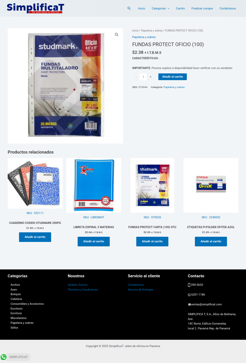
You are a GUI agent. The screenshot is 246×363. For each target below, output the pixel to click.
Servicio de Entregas (141, 289)
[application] (171, 8)
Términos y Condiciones (83, 289)
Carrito (183, 8)
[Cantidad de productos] (143, 76)
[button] (116, 34)
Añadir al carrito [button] (35, 237)
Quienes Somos (78, 285)
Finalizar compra (203, 8)
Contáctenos (228, 8)
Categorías (164, 8)
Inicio (145, 8)
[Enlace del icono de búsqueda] (134, 8)
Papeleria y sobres (152, 30)
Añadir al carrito (172, 76)
